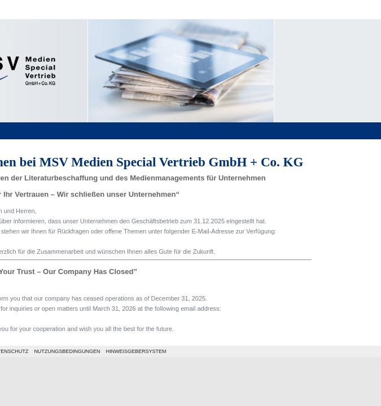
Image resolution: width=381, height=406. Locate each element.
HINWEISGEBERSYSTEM (136, 351)
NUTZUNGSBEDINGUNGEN (67, 351)
